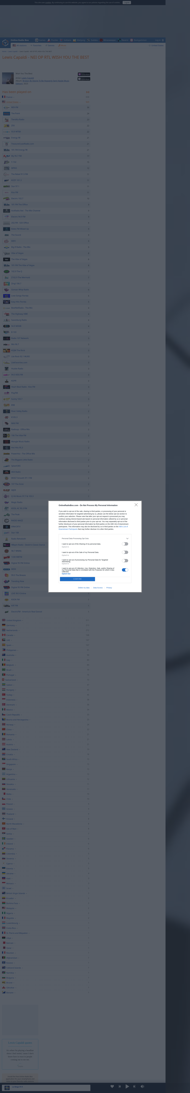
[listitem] (95, 538)
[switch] (125, 544)
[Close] (137, 505)
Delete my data (83, 588)
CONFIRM (77, 579)
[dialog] (95, 546)
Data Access (98, 588)
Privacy (109, 588)
